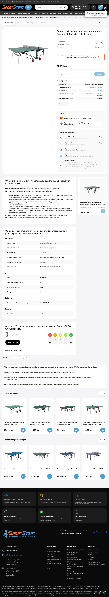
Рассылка (91, 557)
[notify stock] (23, 430)
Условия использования (54, 563)
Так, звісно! (94, 15)
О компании (6, 2)
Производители (51, 554)
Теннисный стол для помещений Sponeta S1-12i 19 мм (40, 423)
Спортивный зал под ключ (75, 550)
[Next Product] (104, 23)
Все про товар (9, 23)
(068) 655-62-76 (80, 8)
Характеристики (32, 23)
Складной (100, 91)
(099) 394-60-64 (80, 6)
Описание (20, 23)
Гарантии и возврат (31, 2)
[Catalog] (28, 7)
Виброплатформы (72, 564)
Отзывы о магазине (54, 2)
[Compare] (97, 42)
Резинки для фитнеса (74, 571)
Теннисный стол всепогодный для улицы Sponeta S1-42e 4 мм (94, 423)
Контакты (43, 2)
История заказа (93, 552)
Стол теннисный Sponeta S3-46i (40, 469)
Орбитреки (70, 555)
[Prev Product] (100, 23)
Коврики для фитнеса (74, 578)
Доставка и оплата (18, 2)
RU (105, 8)
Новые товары (51, 571)
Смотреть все (63, 104)
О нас (48, 566)
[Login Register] (93, 7)
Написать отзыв (13, 342)
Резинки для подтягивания (75, 573)
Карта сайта (50, 556)
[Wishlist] (102, 42)
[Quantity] (61, 74)
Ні (100, 15)
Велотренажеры (72, 557)
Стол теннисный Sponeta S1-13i (93, 469)
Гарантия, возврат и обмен (96, 564)
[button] (100, 393)
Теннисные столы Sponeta (19, 358)
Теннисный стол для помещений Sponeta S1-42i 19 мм (14, 423)
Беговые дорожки (72, 552)
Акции (64, 2)
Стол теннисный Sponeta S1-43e (14, 469)
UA (105, 6)
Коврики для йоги (72, 576)
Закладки (91, 555)
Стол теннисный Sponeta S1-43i (67, 469)
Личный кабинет (93, 550)
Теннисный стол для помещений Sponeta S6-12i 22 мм (67, 423)
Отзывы (44, 23)
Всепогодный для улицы (95, 87)
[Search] (61, 7)
